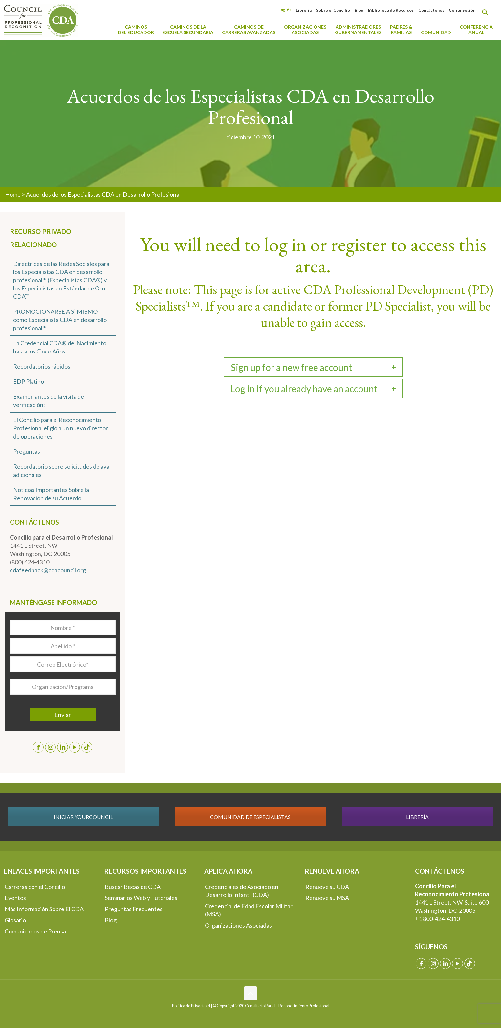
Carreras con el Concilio (35, 886)
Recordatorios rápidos (41, 366)
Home (13, 194)
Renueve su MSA (327, 897)
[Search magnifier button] (486, 12)
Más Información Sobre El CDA (44, 908)
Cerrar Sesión (462, 10)
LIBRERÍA (417, 817)
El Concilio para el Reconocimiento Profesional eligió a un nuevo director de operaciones (60, 428)
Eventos (15, 897)
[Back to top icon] (250, 993)
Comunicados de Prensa (35, 931)
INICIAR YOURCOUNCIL (83, 817)
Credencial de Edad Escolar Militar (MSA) (249, 910)
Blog (359, 10)
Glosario (15, 920)
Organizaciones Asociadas (238, 925)
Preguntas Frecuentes (134, 908)
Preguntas (26, 451)
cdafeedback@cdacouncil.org (48, 570)
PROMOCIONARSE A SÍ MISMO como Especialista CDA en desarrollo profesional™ (60, 320)
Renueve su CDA (327, 886)
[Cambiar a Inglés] (285, 10)
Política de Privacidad (191, 1005)
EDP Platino (28, 381)
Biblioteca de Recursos (391, 10)
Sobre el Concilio (333, 10)
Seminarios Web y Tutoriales (141, 897)
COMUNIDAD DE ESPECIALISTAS (250, 817)
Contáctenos (431, 10)
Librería (304, 10)
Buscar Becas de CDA (133, 886)
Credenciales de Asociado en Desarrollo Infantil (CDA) (241, 890)
